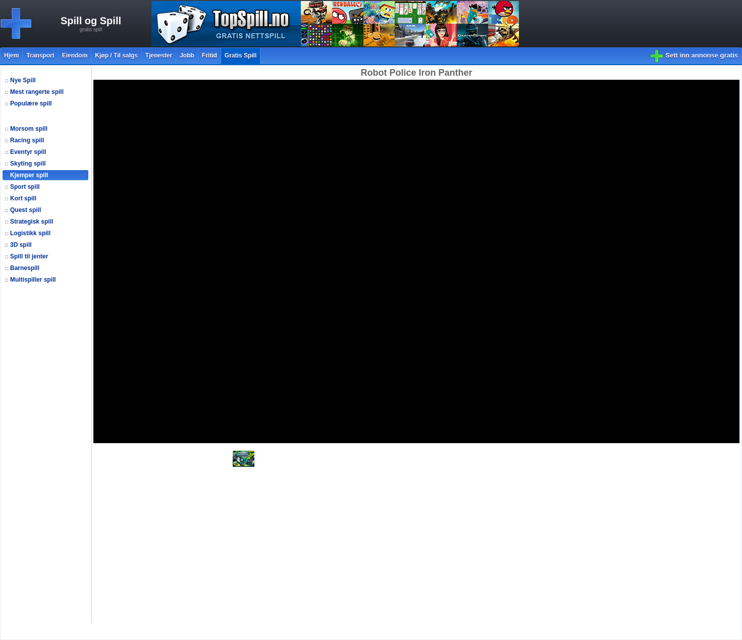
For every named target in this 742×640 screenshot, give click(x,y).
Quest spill (25, 210)
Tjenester (158, 55)
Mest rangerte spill (37, 91)
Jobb (187, 55)
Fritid (209, 55)
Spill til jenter (29, 256)
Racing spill (27, 140)
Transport (40, 55)
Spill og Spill (91, 20)
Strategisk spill (31, 221)
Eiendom (75, 55)
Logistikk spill (30, 233)
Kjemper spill (29, 175)
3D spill (21, 244)
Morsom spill (28, 128)
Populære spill (31, 103)
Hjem (11, 55)
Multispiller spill (33, 279)
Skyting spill (28, 163)
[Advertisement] (47, 471)
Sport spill (25, 186)
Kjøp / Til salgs (116, 55)
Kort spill (23, 198)
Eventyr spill (28, 151)
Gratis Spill (240, 55)
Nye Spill (23, 80)
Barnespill (24, 268)
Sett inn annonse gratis (701, 55)
